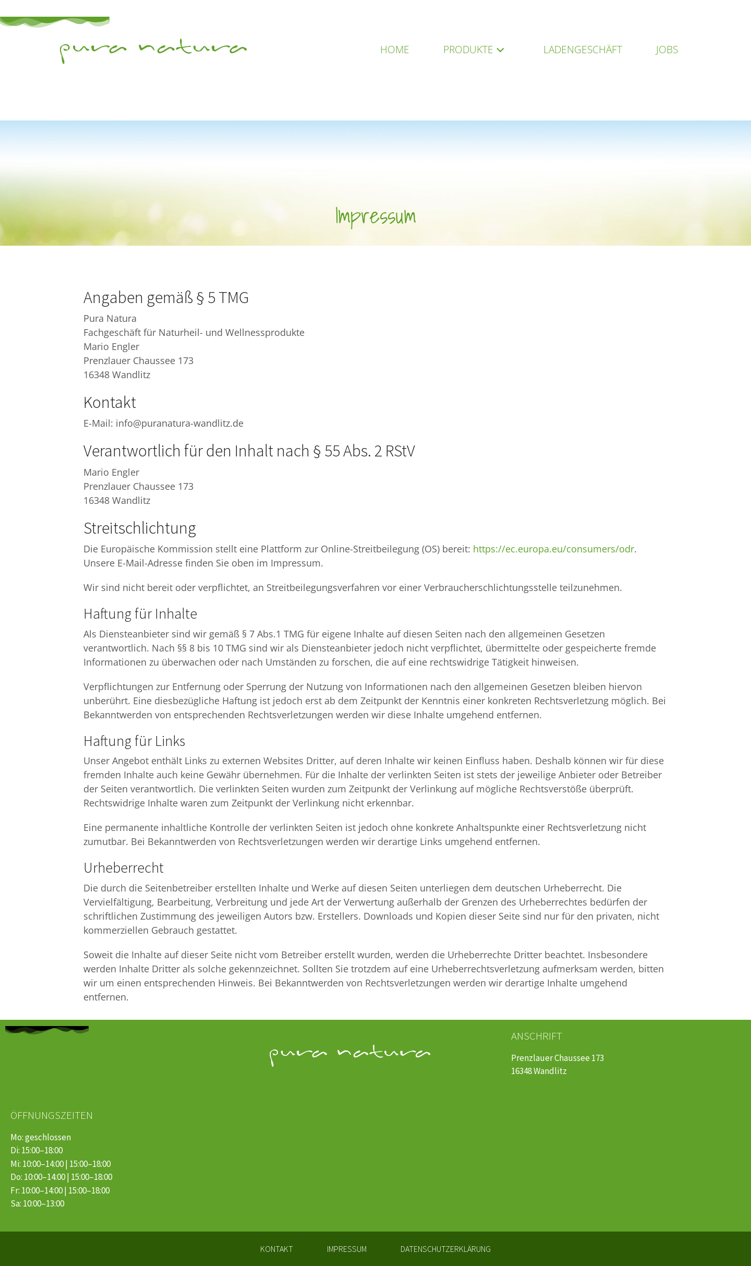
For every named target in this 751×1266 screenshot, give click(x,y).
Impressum (347, 1249)
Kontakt (276, 1249)
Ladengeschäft (582, 49)
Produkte (476, 49)
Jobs (667, 49)
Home (394, 49)
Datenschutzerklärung (446, 1249)
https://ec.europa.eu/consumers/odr (553, 548)
